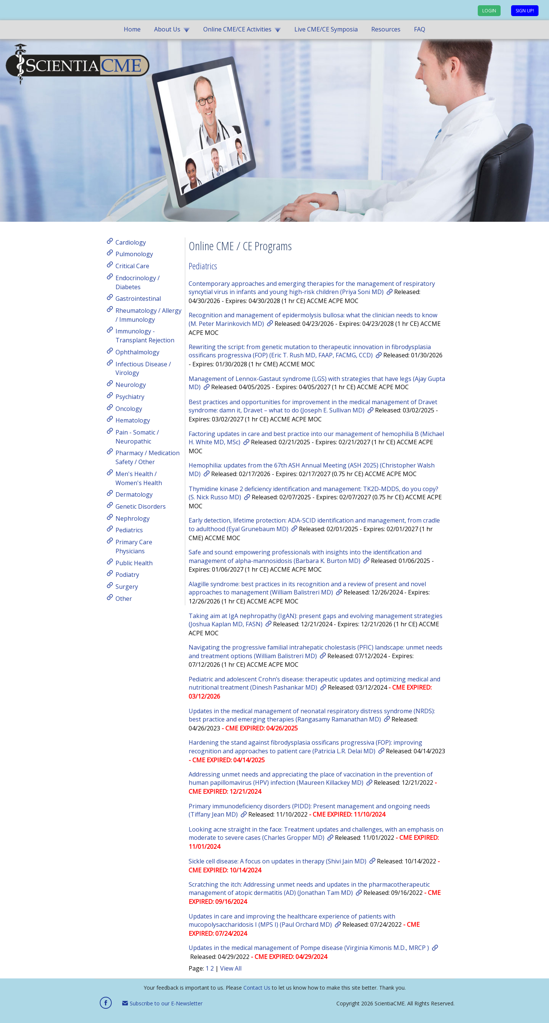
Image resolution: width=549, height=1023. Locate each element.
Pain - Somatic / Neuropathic (137, 436)
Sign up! (525, 10)
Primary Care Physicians (134, 546)
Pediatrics (129, 530)
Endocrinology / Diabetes (138, 282)
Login (489, 10)
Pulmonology (134, 254)
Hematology (133, 420)
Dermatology (134, 494)
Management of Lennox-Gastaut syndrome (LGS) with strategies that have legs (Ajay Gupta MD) (317, 383)
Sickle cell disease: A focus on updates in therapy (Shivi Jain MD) (277, 861)
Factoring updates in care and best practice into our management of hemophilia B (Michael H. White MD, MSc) (316, 438)
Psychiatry (130, 397)
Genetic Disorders (141, 506)
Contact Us (256, 987)
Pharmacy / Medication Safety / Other (148, 457)
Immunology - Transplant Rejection (145, 335)
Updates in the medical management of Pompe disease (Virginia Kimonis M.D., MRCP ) (309, 948)
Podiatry (127, 574)
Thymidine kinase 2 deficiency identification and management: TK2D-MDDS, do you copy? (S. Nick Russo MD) (313, 493)
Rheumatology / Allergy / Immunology (149, 315)
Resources (385, 29)
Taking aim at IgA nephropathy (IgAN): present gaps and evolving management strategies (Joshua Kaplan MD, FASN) (315, 620)
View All (231, 968)
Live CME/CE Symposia (326, 29)
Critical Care (132, 266)
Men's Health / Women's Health (139, 478)
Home (132, 29)
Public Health (134, 563)
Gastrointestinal (138, 298)
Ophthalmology (137, 352)
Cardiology (131, 242)
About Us (167, 29)
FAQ (419, 29)
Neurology (131, 385)
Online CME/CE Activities (237, 29)
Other (124, 598)
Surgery (127, 586)
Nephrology (133, 518)
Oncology (129, 408)
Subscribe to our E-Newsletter (162, 1003)
